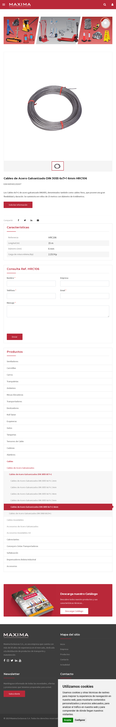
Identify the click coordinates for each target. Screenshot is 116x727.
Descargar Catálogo (74, 611)
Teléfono (11, 290)
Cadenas (11, 448)
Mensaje (11, 302)
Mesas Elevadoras (15, 394)
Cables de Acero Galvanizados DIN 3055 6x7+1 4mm (33, 493)
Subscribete (14, 693)
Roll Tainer (11, 414)
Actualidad (65, 664)
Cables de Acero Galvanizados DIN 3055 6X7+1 (30, 474)
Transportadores (14, 401)
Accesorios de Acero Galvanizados (22, 526)
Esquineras (12, 421)
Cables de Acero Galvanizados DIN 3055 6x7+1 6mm (34, 507)
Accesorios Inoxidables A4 (19, 532)
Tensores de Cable (15, 441)
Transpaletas (12, 381)
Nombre (11, 278)
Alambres (11, 454)
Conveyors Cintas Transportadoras (22, 546)
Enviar (14, 336)
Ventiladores (12, 361)
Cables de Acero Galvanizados (20, 468)
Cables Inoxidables (15, 520)
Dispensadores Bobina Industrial (21, 559)
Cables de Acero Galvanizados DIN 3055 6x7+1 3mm (33, 487)
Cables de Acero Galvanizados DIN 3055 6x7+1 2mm (33, 480)
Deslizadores (13, 408)
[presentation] (30, 325)
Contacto (64, 659)
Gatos (9, 428)
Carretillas (11, 368)
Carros (10, 374)
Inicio (62, 644)
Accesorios (12, 566)
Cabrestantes (13, 539)
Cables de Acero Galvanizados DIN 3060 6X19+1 (30, 513)
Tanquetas (11, 434)
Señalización (12, 552)
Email (63, 290)
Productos (65, 654)
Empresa (64, 278)
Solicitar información (18, 204)
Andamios (11, 388)
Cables (10, 461)
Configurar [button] (80, 720)
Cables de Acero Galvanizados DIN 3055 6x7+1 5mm (33, 500)
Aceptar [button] (68, 720)
